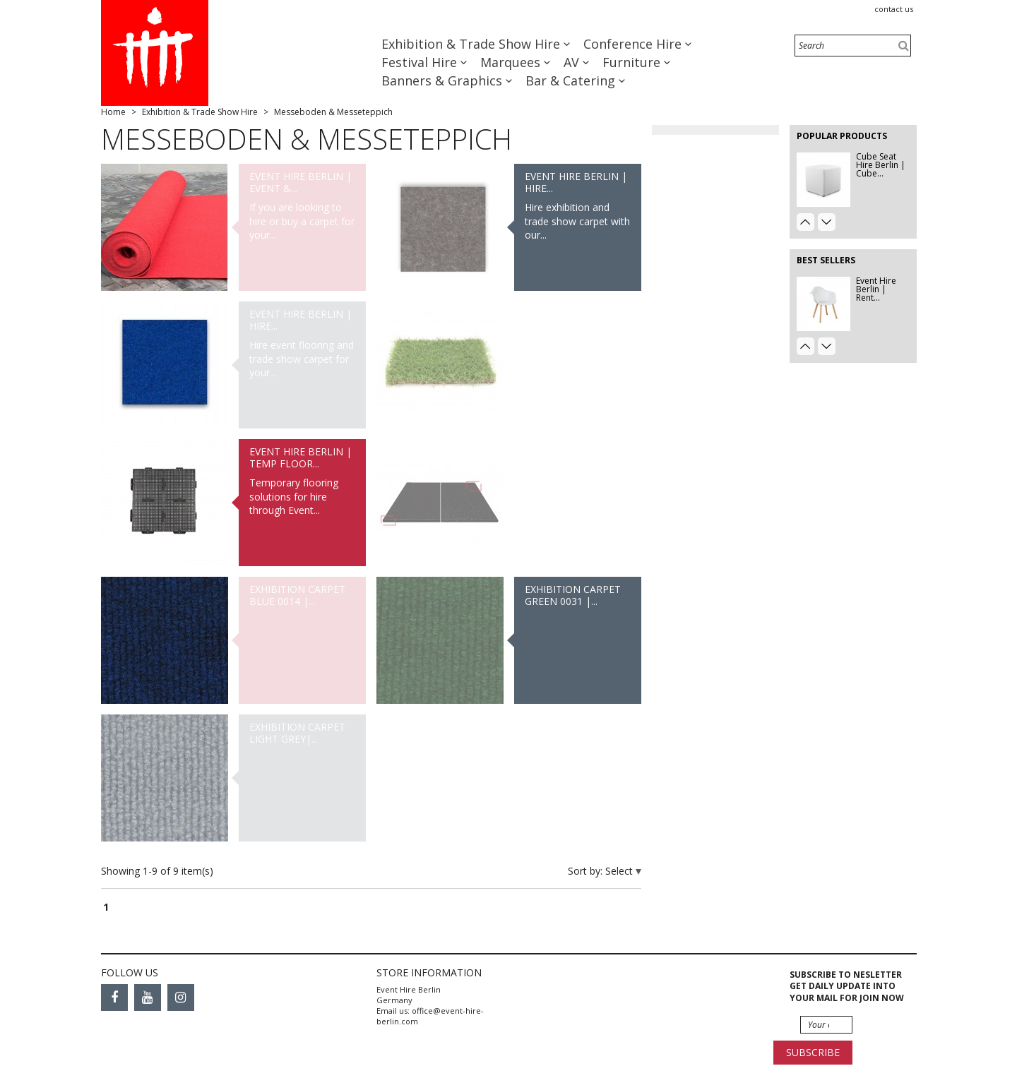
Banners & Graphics (443, 80)
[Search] (853, 45)
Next (826, 222)
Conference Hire (634, 43)
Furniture (633, 62)
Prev (805, 222)
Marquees (512, 62)
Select (620, 871)
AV (573, 62)
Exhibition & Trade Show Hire (472, 43)
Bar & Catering (572, 80)
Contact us (893, 9)
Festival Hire (420, 62)
